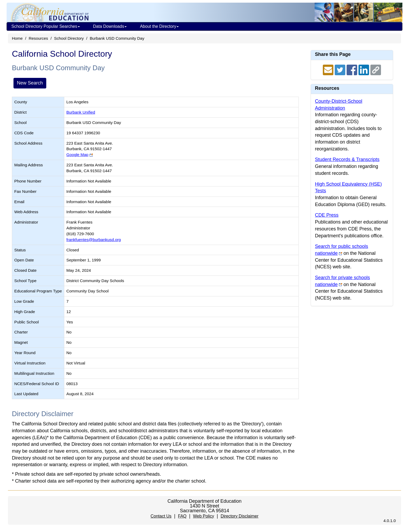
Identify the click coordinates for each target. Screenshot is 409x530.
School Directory (69, 38)
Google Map (77, 154)
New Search (30, 83)
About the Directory (159, 26)
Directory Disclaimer (239, 516)
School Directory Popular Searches (45, 26)
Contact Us (160, 516)
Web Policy (203, 516)
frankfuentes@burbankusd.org (93, 239)
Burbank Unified (80, 112)
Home (17, 38)
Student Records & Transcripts (347, 159)
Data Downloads (110, 26)
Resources (38, 38)
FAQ (182, 516)
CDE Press (326, 215)
